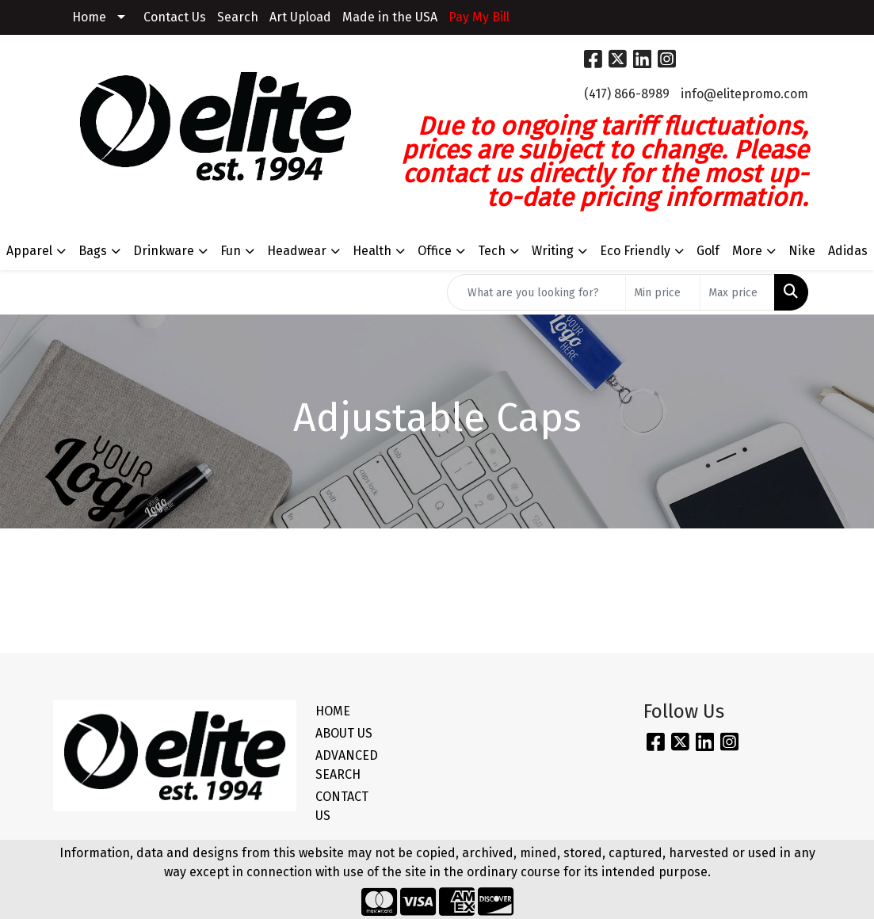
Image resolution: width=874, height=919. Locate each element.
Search (237, 17)
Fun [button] (230, 250)
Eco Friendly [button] (635, 250)
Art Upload (300, 17)
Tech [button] (492, 250)
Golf (708, 250)
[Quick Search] (536, 292)
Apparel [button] (29, 250)
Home (89, 17)
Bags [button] (92, 250)
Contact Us (174, 17)
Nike (801, 250)
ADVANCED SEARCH (346, 765)
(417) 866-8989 (627, 93)
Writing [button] (553, 250)
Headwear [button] (296, 250)
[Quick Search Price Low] (662, 292)
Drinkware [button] (163, 250)
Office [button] (435, 250)
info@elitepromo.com (744, 93)
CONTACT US (341, 806)
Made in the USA (389, 17)
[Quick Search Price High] (737, 292)
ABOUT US (343, 733)
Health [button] (372, 250)
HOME (332, 711)
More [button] (747, 250)
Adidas (848, 250)
